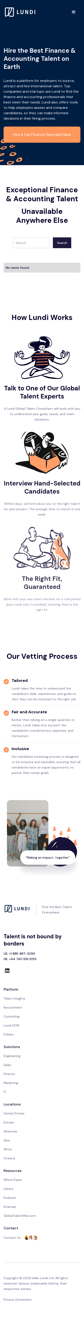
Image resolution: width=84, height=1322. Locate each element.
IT (5, 1092)
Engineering (12, 1056)
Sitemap (10, 1207)
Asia (7, 1140)
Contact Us (12, 1238)
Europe (9, 1122)
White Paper (13, 1180)
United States (14, 1113)
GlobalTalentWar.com (20, 1216)
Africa (8, 1149)
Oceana (9, 1158)
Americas (10, 1131)
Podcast (10, 1198)
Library (9, 1189)
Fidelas (9, 1034)
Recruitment (13, 1007)
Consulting (11, 1016)
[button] (73, 12)
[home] (20, 12)
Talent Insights (14, 998)
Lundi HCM (11, 1025)
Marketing (11, 1083)
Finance (9, 1074)
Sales (7, 1065)
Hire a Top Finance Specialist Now (42, 134)
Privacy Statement (18, 1300)
